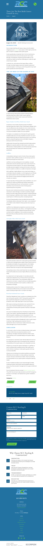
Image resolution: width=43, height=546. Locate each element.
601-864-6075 (21, 498)
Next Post (32, 382)
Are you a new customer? (12, 423)
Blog (21, 528)
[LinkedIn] (21, 538)
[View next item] (13, 399)
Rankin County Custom (29, 370)
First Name (9, 413)
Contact (21, 533)
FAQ (21, 530)
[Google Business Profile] (24, 538)
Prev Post (10, 382)
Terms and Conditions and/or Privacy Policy (17, 439)
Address (8, 420)
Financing (21, 524)
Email (23, 416)
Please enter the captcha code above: (14, 428)
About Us (21, 520)
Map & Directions (21, 507)
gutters (17, 49)
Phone (8, 416)
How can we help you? (11, 432)
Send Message (11, 444)
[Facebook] (18, 538)
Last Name (24, 413)
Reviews (21, 526)
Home (21, 518)
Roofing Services (21, 522)
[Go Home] (7, 16)
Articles (14, 378)
